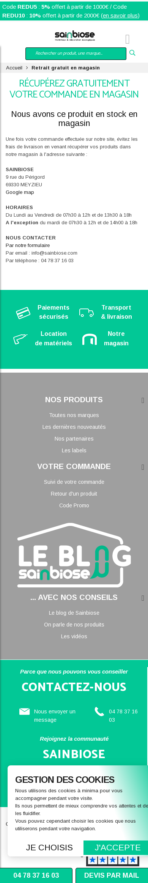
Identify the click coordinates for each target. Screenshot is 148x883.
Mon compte (30, 40)
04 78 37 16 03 (36, 875)
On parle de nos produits (74, 625)
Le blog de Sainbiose (74, 613)
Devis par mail (111, 875)
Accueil (14, 68)
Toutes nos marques (74, 415)
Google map (20, 192)
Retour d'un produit (74, 494)
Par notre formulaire (28, 245)
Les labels (74, 450)
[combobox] (75, 53)
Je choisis (49, 847)
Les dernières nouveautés (74, 427)
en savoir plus (120, 15)
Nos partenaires (74, 439)
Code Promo (74, 505)
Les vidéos (74, 636)
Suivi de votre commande (74, 482)
